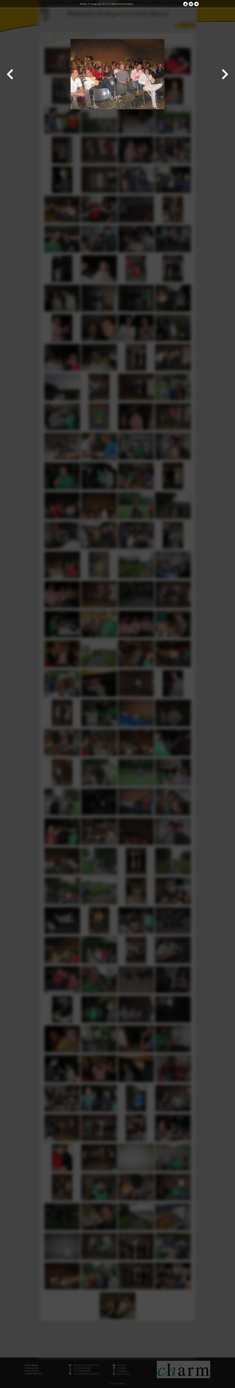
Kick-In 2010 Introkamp (122, 3)
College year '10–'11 (99, 3)
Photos (83, 3)
